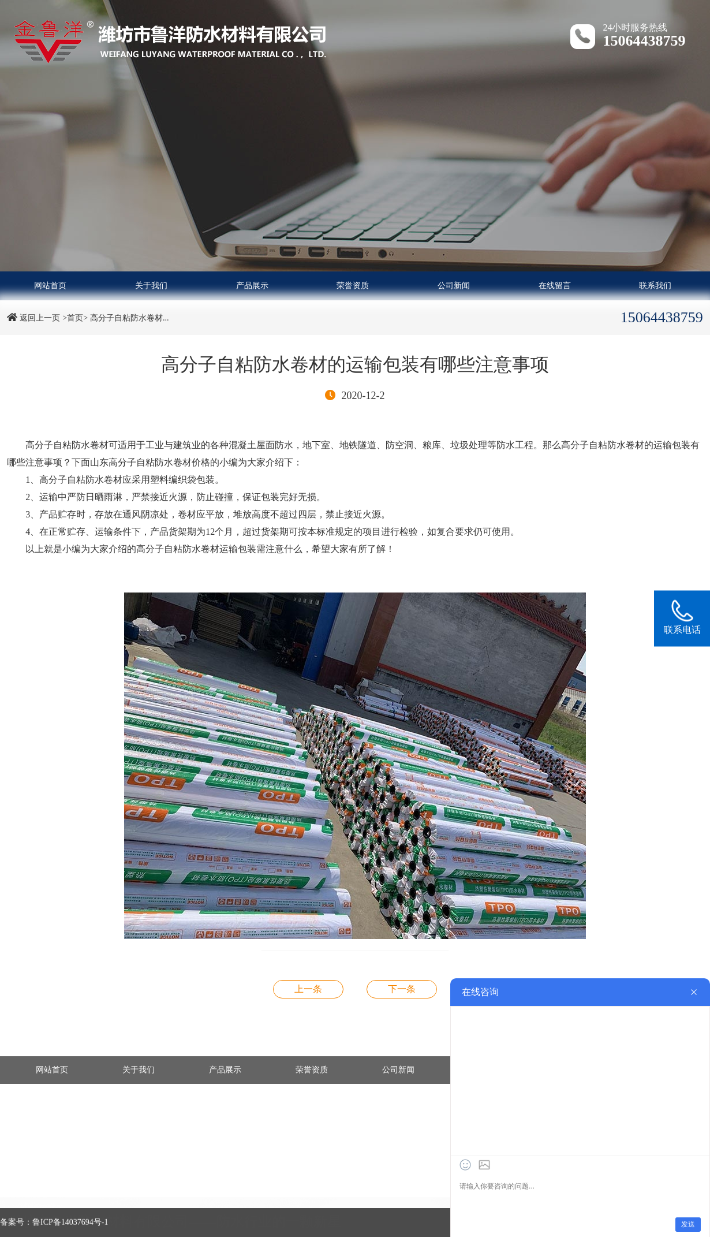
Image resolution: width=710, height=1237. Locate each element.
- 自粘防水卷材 (304, 1194)
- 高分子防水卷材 (39, 1194)
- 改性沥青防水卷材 (177, 1194)
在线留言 (555, 285)
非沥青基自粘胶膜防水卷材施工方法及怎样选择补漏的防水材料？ (402, 989)
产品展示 (252, 285)
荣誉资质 (353, 285)
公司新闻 (454, 285)
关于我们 (151, 285)
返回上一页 (40, 318)
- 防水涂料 (27, 1205)
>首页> (75, 318)
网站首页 (50, 285)
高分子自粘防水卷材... (129, 318)
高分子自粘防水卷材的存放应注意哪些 (308, 989)
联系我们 (655, 285)
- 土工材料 (161, 1205)
